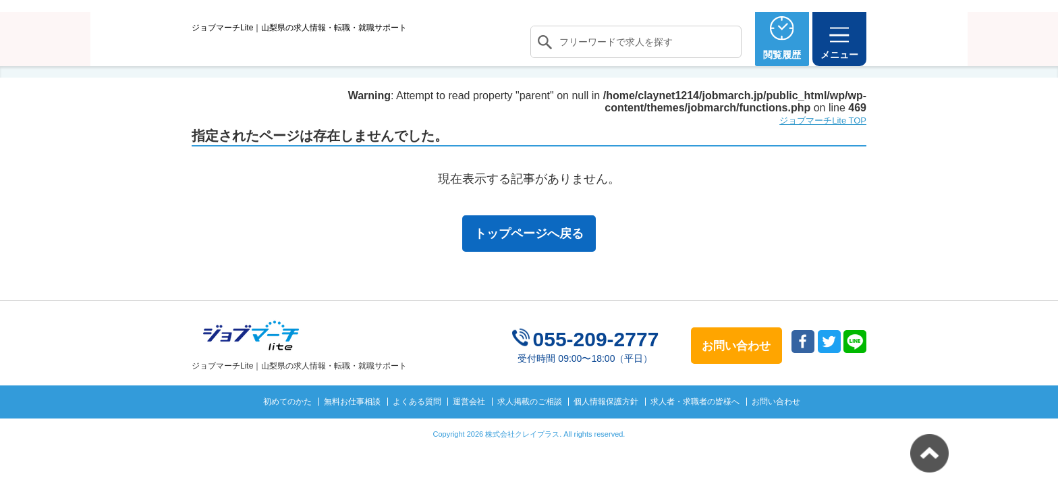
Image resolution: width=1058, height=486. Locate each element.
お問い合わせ (776, 426)
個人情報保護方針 (606, 426)
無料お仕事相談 (352, 426)
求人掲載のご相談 (529, 426)
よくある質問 (417, 426)
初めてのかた (287, 426)
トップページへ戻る (529, 258)
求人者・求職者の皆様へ (695, 426)
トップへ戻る (929, 453)
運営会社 (469, 426)
